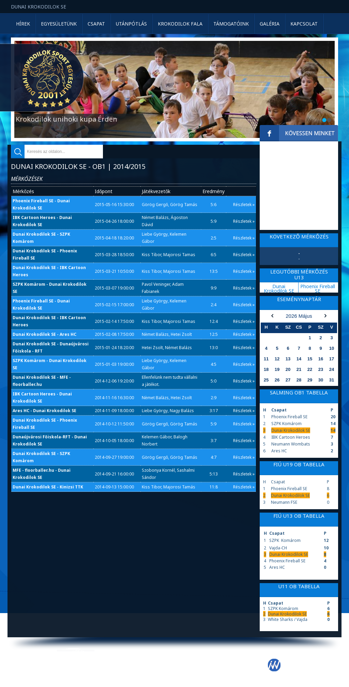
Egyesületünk (59, 23)
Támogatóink (231, 23)
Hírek (23, 23)
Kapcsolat (304, 23)
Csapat (96, 23)
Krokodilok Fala (180, 23)
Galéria (269, 23)
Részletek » (244, 204)
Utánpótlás (131, 23)
